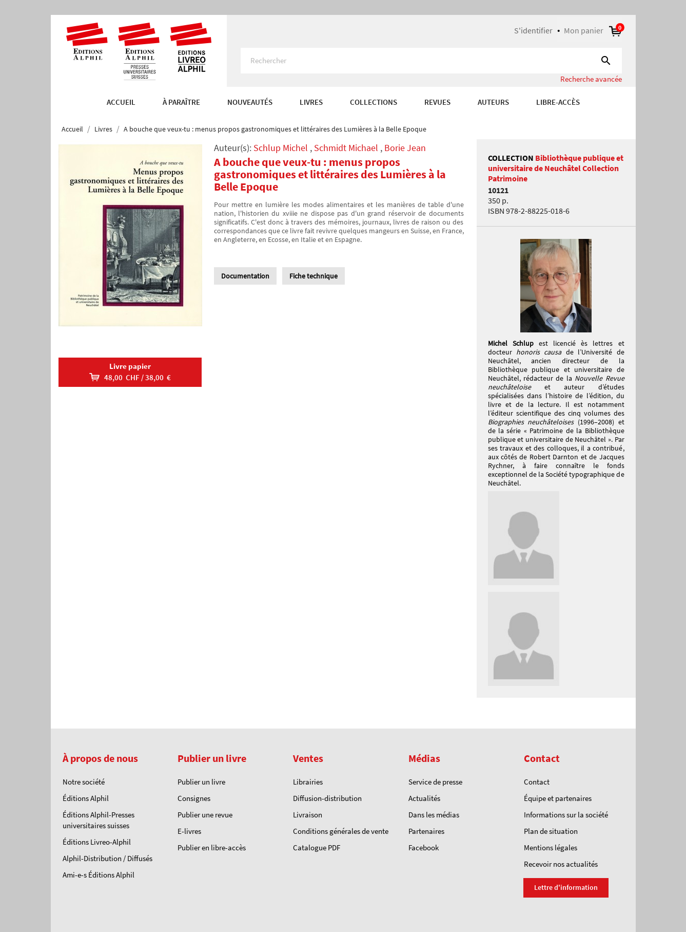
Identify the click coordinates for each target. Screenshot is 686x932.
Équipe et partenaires (558, 798)
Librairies (308, 782)
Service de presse (435, 782)
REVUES (437, 102)
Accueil (121, 102)
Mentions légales (550, 847)
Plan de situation (551, 831)
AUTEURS (493, 102)
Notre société (84, 782)
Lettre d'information (566, 887)
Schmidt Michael (346, 148)
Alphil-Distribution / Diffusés (107, 858)
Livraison (307, 814)
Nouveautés (249, 102)
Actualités (424, 798)
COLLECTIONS (373, 102)
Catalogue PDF (316, 847)
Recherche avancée (591, 79)
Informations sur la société (566, 814)
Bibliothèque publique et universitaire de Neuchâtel (555, 163)
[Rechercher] (431, 60)
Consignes (194, 798)
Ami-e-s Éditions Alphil (98, 875)
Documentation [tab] (245, 276)
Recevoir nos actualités (561, 864)
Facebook (423, 847)
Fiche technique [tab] (313, 276)
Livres (311, 102)
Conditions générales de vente (340, 831)
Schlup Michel (280, 148)
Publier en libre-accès (212, 847)
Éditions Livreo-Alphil (97, 842)
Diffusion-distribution (327, 798)
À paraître (181, 102)
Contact (537, 782)
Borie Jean (405, 148)
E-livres (189, 831)
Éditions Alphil (86, 798)
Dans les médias (433, 814)
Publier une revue (205, 814)
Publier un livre (201, 782)
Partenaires (426, 831)
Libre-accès (558, 102)
